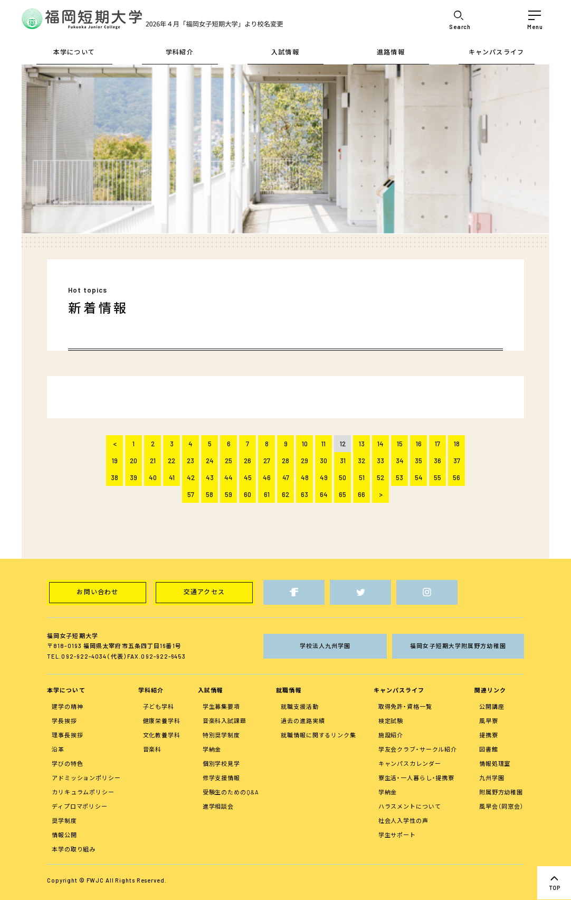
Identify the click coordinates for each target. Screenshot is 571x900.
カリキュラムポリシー (83, 792)
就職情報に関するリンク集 (318, 735)
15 (400, 443)
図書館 (488, 749)
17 (437, 443)
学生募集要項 (221, 706)
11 (323, 443)
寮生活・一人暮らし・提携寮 (416, 777)
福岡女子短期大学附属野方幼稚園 (458, 645)
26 (247, 460)
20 (133, 460)
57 (190, 494)
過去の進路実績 (303, 720)
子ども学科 (158, 706)
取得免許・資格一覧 (405, 706)
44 (228, 477)
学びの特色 (67, 763)
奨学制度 (64, 820)
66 (361, 494)
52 (380, 477)
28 (285, 460)
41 (172, 477)
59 (228, 494)
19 (115, 460)
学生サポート (397, 834)
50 (342, 477)
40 (153, 477)
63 (304, 494)
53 (399, 477)
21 (153, 460)
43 (210, 477)
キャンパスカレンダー (409, 763)
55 (437, 477)
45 (248, 477)
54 (419, 477)
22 (171, 460)
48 (305, 477)
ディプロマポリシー (80, 806)
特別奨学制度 (221, 735)
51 (362, 477)
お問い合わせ (97, 592)
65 (342, 494)
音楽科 (152, 749)
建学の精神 (67, 706)
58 (209, 494)
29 (304, 460)
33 (380, 460)
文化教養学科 (161, 735)
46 (267, 477)
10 (305, 443)
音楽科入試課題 (224, 720)
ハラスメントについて (409, 806)
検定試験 (391, 720)
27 (266, 460)
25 (228, 460)
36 (437, 460)
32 (361, 460)
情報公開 (64, 834)
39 (133, 477)
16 (419, 443)
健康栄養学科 (161, 720)
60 (247, 494)
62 (285, 494)
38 (114, 477)
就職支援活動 (299, 706)
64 (324, 494)
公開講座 (492, 706)
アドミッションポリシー (86, 777)
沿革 (58, 749)
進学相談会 (218, 806)
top (554, 883)
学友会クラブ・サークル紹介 (417, 749)
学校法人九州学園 (325, 645)
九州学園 (492, 777)
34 (400, 460)
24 (210, 460)
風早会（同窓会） (501, 806)
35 (418, 460)
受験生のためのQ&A (231, 792)
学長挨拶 (64, 720)
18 (457, 443)
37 (456, 460)
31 (343, 460)
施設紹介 (391, 735)
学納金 (212, 749)
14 (380, 443)
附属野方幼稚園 (501, 792)
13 (362, 443)
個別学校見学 (221, 763)
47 (285, 477)
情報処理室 (494, 763)
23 (190, 460)
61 (267, 494)
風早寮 (488, 720)
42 (191, 477)
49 (324, 477)
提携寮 (488, 735)
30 (323, 460)
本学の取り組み (74, 849)
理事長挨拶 (67, 735)
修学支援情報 (221, 777)
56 (456, 477)
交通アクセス (204, 592)
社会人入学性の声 (403, 820)
